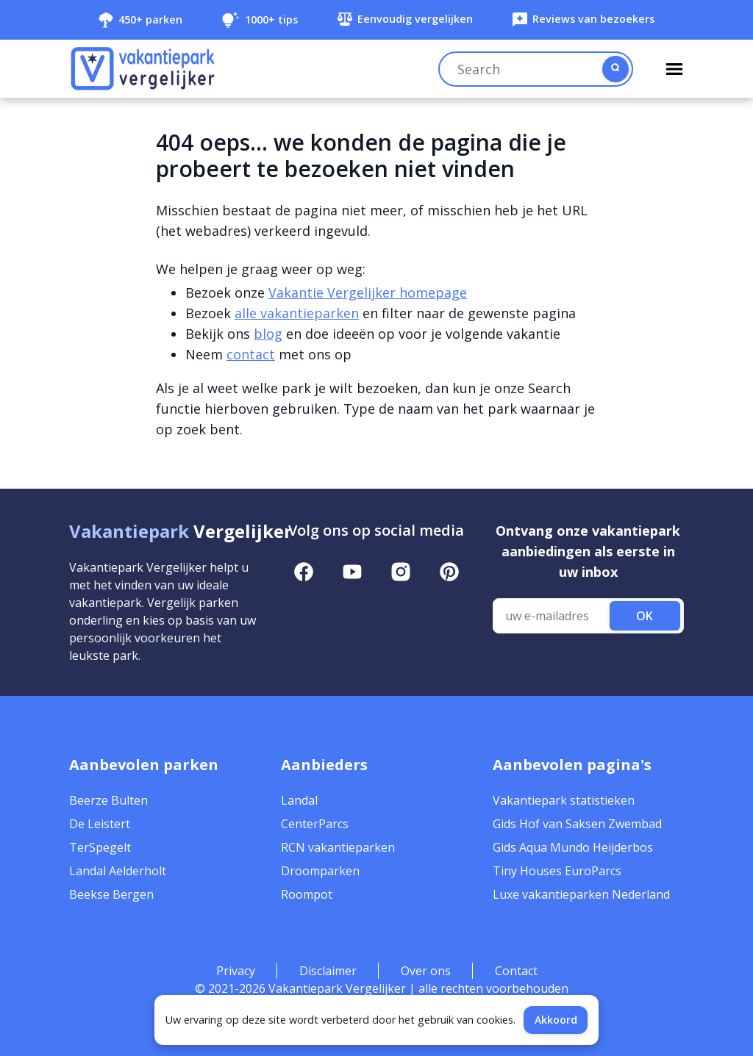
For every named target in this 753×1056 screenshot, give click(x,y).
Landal (299, 800)
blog (268, 333)
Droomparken (320, 871)
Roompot (306, 894)
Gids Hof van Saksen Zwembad (577, 824)
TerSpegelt (100, 847)
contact (250, 354)
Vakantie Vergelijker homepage (367, 292)
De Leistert (99, 824)
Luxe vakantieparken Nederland (581, 894)
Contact (516, 971)
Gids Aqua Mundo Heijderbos (573, 847)
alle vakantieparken (297, 313)
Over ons (426, 971)
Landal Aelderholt (117, 871)
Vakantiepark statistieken (564, 800)
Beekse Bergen (111, 894)
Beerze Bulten (108, 800)
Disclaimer (328, 971)
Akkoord (556, 1020)
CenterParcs (315, 824)
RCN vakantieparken (338, 847)
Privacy (235, 971)
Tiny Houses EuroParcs (557, 871)
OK (644, 616)
